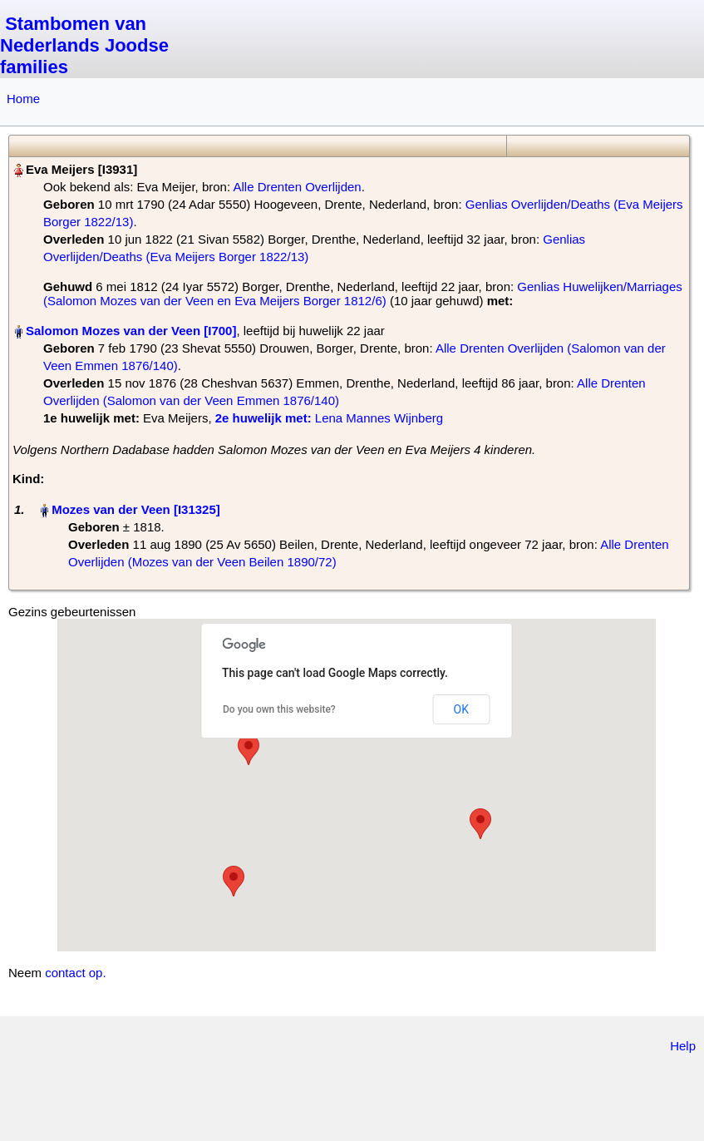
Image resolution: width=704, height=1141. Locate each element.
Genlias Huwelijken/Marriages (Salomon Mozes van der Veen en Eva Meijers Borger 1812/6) (362, 293)
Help (683, 1046)
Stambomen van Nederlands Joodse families (84, 45)
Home (23, 98)
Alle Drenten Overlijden (297, 187)
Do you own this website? (279, 709)
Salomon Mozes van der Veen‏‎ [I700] (131, 331)
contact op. (75, 973)
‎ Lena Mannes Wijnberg (329, 418)
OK (461, 709)
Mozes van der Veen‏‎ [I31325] (136, 509)
